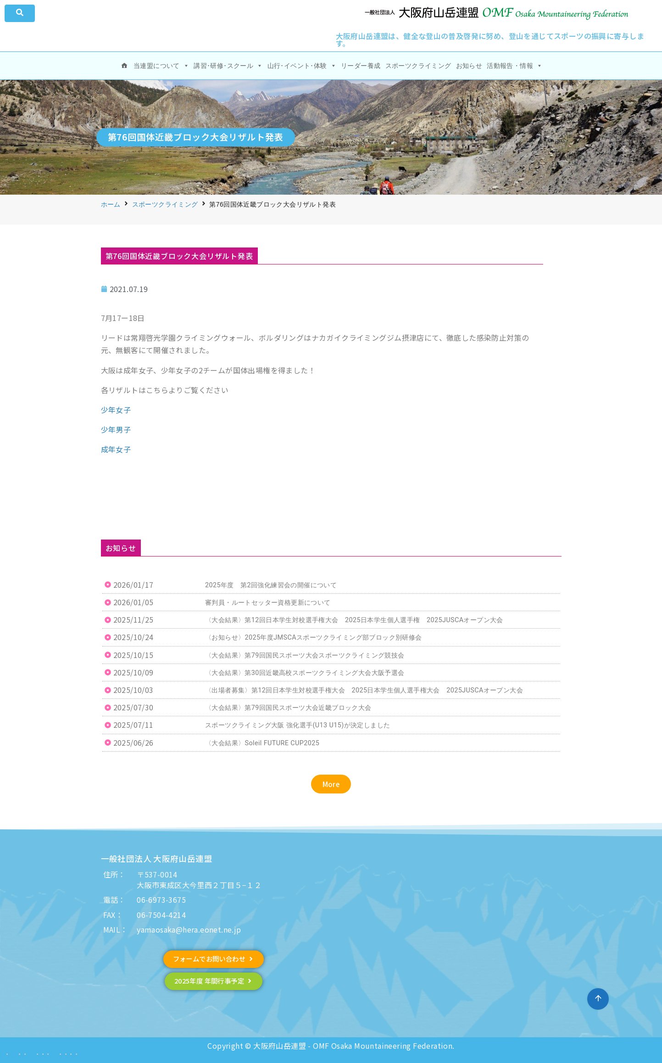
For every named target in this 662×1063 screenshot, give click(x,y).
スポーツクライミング (418, 65)
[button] (331, 784)
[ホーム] (124, 65)
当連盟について (161, 65)
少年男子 (116, 429)
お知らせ (469, 65)
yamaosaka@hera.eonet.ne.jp (189, 929)
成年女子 (116, 449)
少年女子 (116, 409)
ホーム (111, 204)
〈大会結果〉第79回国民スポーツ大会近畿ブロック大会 (288, 708)
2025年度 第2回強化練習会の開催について (271, 585)
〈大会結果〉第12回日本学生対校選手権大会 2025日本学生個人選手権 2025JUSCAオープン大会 (354, 620)
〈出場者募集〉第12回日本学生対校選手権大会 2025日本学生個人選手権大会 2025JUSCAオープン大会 (364, 690)
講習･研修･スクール (228, 65)
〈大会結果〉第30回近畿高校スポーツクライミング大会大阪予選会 (305, 673)
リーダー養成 (360, 65)
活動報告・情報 (514, 65)
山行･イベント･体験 (301, 65)
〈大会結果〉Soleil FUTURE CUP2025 (262, 743)
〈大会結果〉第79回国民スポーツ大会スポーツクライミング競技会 (305, 655)
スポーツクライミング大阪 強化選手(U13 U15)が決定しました (297, 725)
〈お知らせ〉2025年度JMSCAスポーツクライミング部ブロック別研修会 (313, 637)
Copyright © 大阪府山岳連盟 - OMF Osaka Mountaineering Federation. (330, 1045)
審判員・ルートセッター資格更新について (268, 603)
